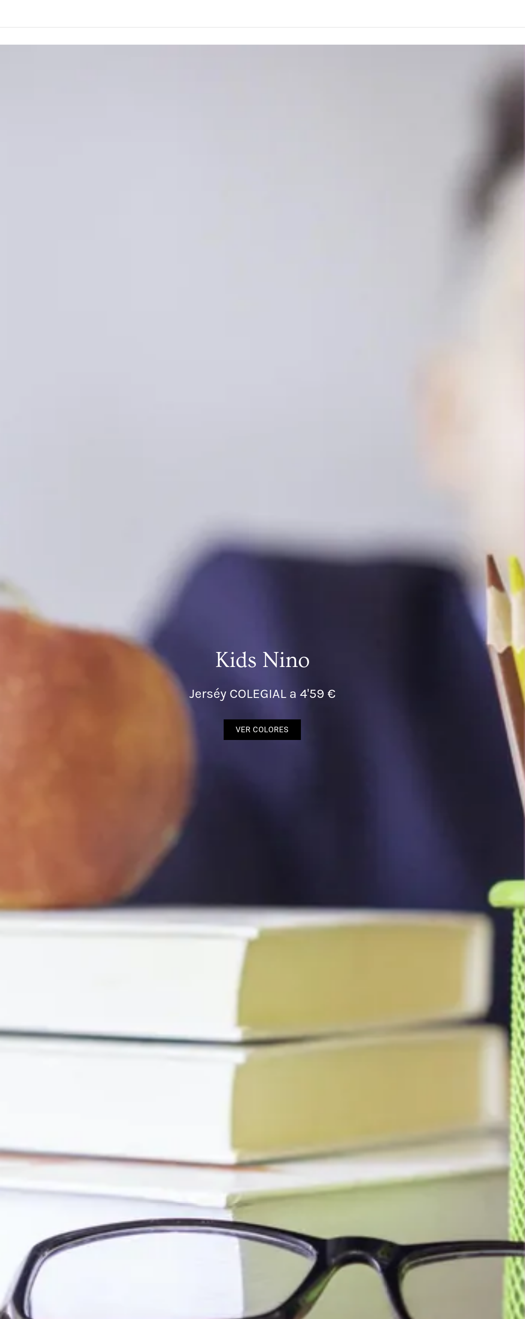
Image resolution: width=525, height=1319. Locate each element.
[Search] (502, 13)
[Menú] (13, 13)
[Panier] (481, 13)
